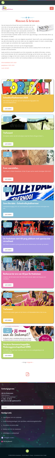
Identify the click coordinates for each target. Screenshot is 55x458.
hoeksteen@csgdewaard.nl (12, 401)
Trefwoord (7, 133)
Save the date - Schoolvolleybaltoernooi (20, 203)
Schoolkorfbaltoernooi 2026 (15, 97)
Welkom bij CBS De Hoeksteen (12, 429)
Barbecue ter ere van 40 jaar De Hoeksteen (22, 274)
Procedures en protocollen (10, 425)
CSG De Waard (6, 441)
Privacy (31, 455)
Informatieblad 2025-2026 (8, 62)
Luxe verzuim (5, 68)
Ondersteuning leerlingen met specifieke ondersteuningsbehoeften (22, 421)
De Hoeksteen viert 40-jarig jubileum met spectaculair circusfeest (27, 239)
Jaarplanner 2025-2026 (7, 65)
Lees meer (8, 109)
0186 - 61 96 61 (7, 399)
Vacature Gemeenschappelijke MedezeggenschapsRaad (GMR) (17, 345)
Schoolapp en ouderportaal (11, 433)
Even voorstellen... (11, 168)
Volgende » (30, 362)
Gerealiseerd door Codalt (40, 455)
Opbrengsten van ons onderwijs (12, 417)
